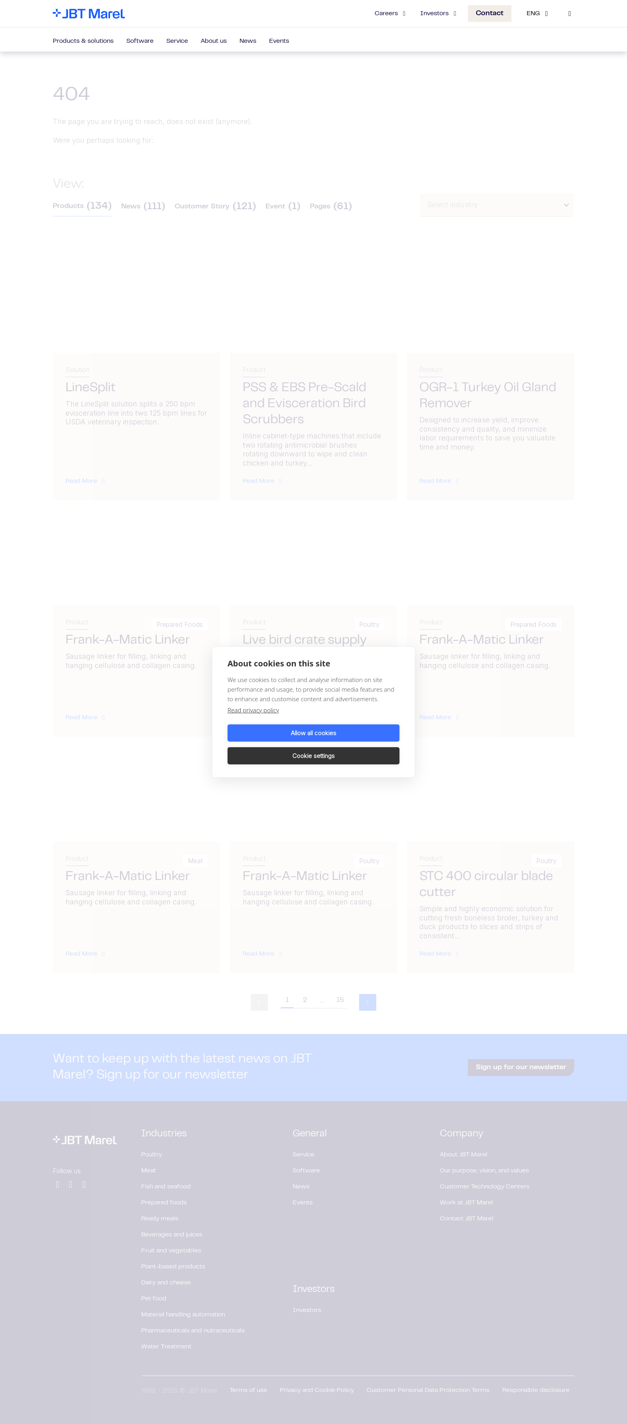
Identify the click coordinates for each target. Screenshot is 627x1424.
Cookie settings (358, 744)
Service (177, 41)
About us (214, 41)
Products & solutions (83, 41)
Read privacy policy (253, 722)
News (248, 41)
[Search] (569, 13)
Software (140, 41)
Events (279, 41)
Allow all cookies (269, 744)
